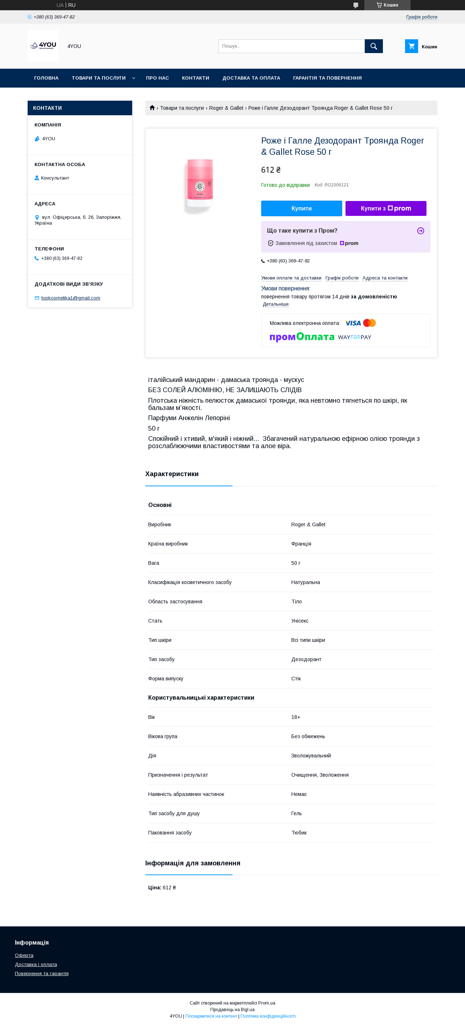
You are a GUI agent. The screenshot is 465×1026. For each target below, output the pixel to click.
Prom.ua (266, 1003)
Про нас (157, 78)
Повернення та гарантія (42, 973)
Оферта (24, 955)
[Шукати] (374, 46)
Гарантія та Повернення (327, 78)
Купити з (386, 208)
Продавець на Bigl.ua (232, 1009)
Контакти (195, 78)
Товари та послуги (99, 78)
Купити (302, 208)
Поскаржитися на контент (211, 1016)
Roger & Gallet (226, 108)
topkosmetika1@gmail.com (70, 298)
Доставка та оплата (251, 78)
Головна (46, 78)
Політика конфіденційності (268, 1016)
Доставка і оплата (36, 964)
